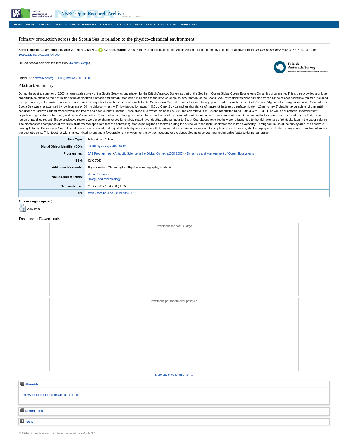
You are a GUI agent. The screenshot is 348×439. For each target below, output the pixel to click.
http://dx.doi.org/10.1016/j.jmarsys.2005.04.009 (63, 78)
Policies (106, 24)
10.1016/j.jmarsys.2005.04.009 (38, 54)
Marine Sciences (98, 174)
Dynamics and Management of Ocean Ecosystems (220, 153)
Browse (45, 24)
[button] (22, 208)
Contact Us (155, 24)
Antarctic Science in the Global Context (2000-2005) (149, 153)
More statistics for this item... (174, 374)
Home (18, 24)
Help (138, 24)
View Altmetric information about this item (50, 394)
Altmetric (29, 384)
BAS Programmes (99, 153)
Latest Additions (83, 24)
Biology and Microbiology (103, 179)
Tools (26, 421)
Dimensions (31, 410)
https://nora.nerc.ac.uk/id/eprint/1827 (111, 193)
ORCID (171, 24)
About (31, 24)
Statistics (123, 24)
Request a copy (79, 63)
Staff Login (189, 24)
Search (61, 24)
